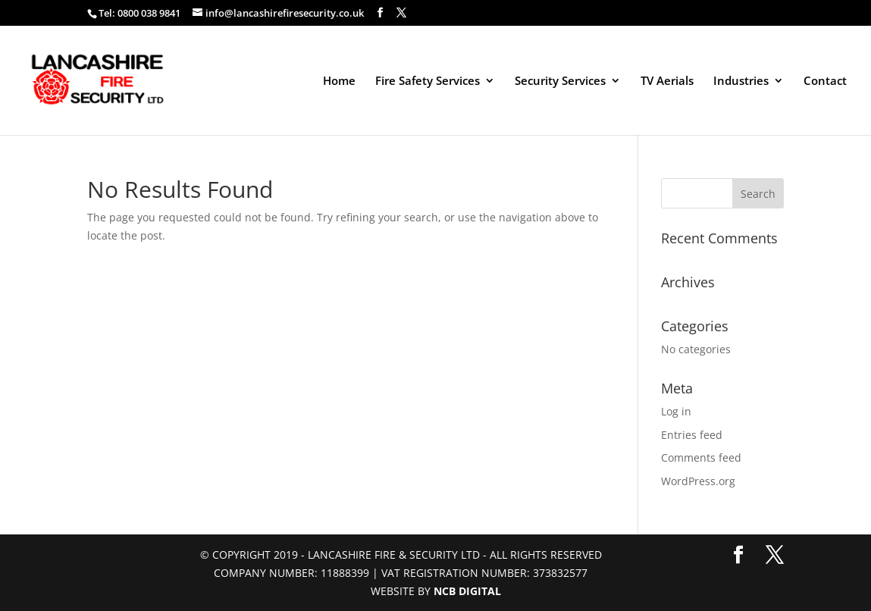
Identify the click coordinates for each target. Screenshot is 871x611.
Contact (825, 81)
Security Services (560, 81)
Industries (741, 81)
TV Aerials (667, 81)
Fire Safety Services (427, 81)
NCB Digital (467, 591)
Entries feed (691, 435)
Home (339, 81)
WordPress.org (698, 481)
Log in (676, 411)
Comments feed (701, 457)
